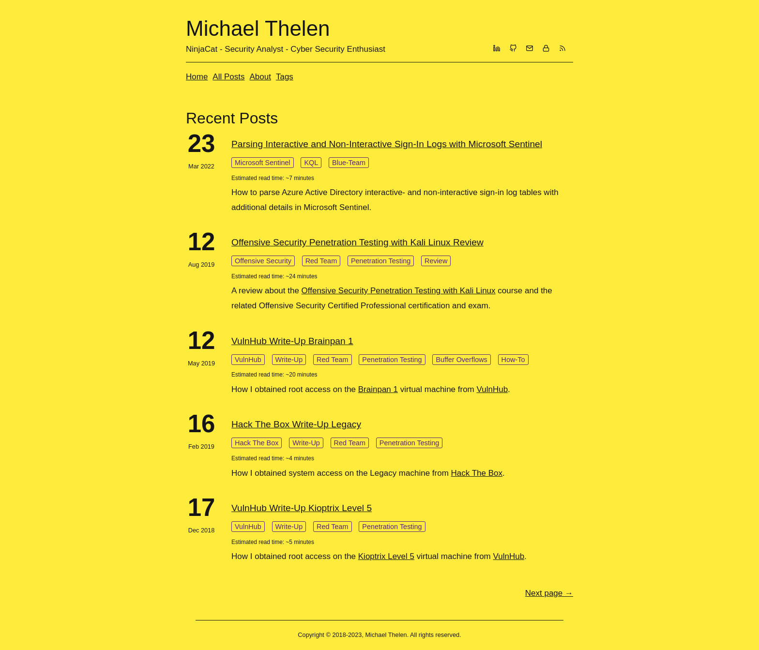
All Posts (228, 76)
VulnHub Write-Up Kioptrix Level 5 (301, 508)
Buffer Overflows (461, 359)
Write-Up (289, 359)
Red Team (321, 261)
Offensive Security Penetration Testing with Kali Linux (399, 290)
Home (197, 76)
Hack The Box (256, 443)
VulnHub (248, 359)
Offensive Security (263, 261)
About (260, 76)
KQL (311, 162)
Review (436, 261)
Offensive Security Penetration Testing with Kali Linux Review (357, 242)
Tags (284, 76)
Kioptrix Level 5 (386, 556)
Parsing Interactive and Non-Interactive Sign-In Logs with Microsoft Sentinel (386, 144)
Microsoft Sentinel (262, 162)
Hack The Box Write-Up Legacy (296, 424)
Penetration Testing (380, 261)
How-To (513, 359)
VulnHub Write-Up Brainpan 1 (292, 341)
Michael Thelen (258, 28)
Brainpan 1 (378, 389)
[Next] (549, 593)
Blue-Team (348, 162)
